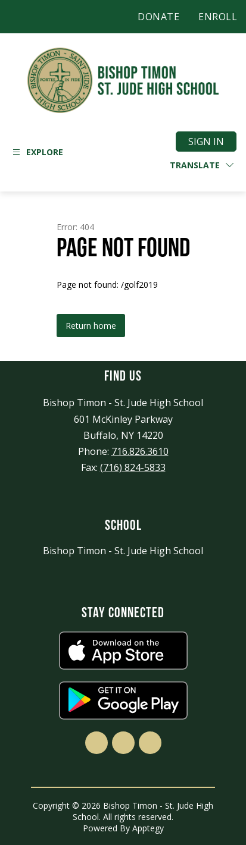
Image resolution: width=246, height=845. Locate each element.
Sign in (206, 141)
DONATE (158, 16)
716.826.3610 (140, 451)
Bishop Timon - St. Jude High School (123, 550)
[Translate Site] (201, 165)
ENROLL (217, 16)
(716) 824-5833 (133, 467)
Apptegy (148, 828)
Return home (91, 325)
